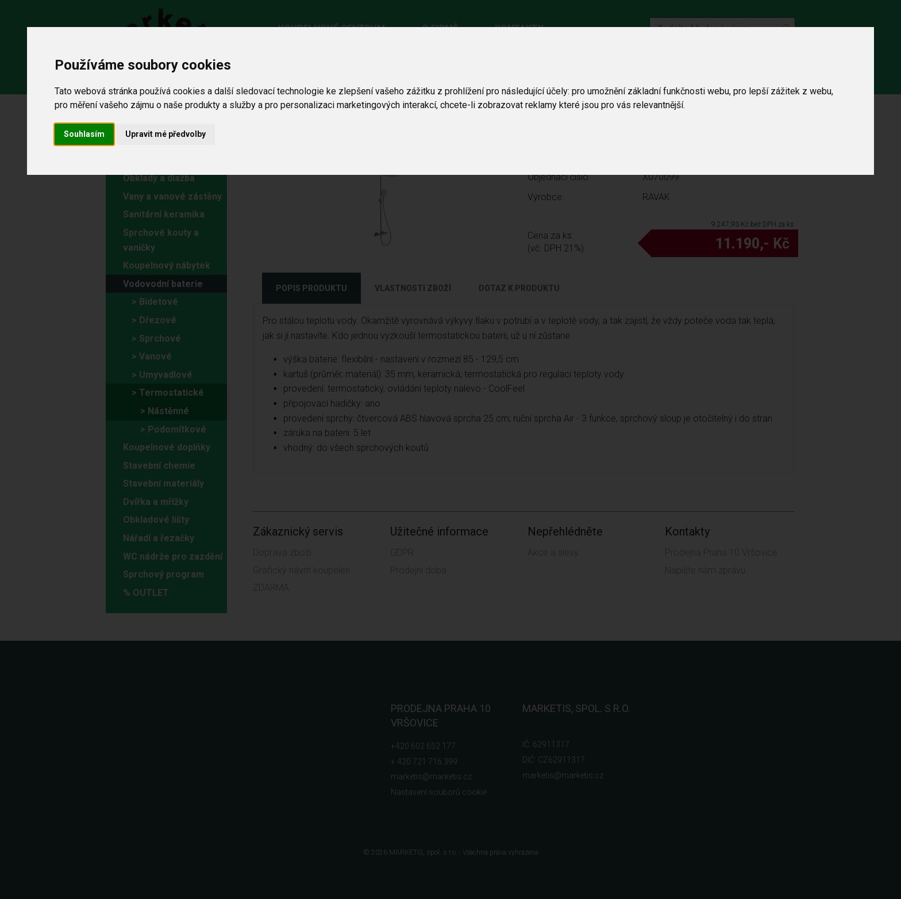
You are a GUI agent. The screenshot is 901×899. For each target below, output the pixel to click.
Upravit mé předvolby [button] (165, 134)
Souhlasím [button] (84, 134)
